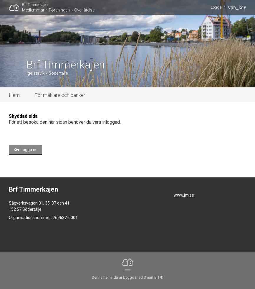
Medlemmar (33, 10)
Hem (14, 95)
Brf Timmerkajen (35, 5)
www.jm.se (184, 195)
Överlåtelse (84, 10)
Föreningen (59, 10)
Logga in (218, 7)
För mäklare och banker (59, 95)
